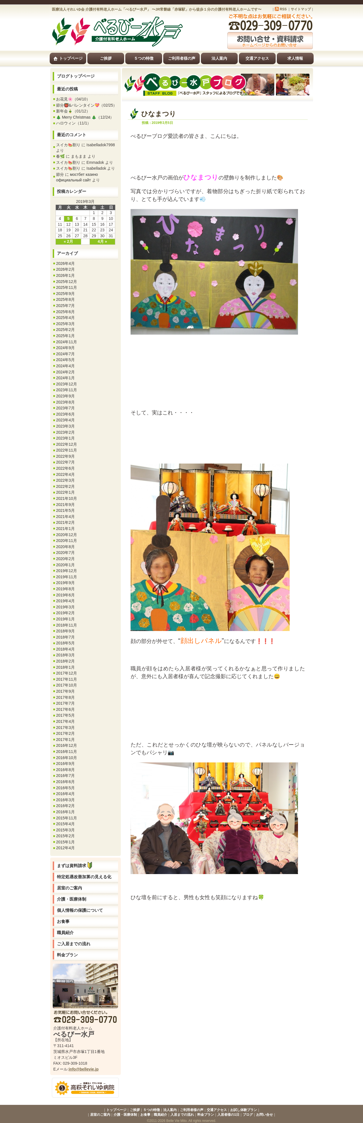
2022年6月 (65, 468)
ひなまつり (158, 113)
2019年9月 (65, 582)
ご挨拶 (106, 58)
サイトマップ (301, 9)
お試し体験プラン (243, 1110)
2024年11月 (66, 342)
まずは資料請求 (76, 865)
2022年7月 (65, 462)
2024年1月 (65, 378)
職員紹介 (65, 932)
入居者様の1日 (228, 1115)
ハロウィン (66, 123)
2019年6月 (65, 595)
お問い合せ (264, 1115)
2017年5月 (65, 715)
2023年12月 (66, 384)
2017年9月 (65, 691)
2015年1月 (65, 842)
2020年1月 (65, 565)
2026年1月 (65, 275)
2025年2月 (65, 329)
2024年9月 (65, 347)
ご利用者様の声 (181, 58)
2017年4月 (65, 721)
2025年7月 (65, 305)
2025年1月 (65, 335)
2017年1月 (65, 739)
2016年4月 (65, 793)
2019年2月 (65, 613)
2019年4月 (65, 601)
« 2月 (68, 241)
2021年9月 (65, 504)
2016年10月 (66, 757)
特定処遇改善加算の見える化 (84, 876)
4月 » (102, 241)
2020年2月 (65, 558)
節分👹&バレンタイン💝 (77, 105)
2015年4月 (65, 824)
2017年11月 (66, 679)
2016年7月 (65, 775)
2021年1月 (65, 528)
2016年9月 (65, 763)
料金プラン (67, 954)
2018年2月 (65, 661)
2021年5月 (65, 510)
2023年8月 (65, 402)
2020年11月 (66, 540)
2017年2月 (65, 733)
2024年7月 (65, 354)
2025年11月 (66, 287)
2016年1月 (65, 812)
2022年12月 (66, 444)
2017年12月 (66, 673)
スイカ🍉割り (68, 145)
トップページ (68, 58)
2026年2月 (65, 269)
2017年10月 (66, 685)
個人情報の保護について (80, 910)
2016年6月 (65, 781)
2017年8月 (65, 697)
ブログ (248, 1115)
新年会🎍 (64, 111)
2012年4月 (65, 848)
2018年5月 (65, 643)
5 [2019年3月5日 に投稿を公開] (68, 218)
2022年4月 (65, 474)
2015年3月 (65, 830)
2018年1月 (65, 667)
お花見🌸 (64, 99)
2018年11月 (66, 625)
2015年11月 (66, 818)
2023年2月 (65, 432)
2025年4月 (65, 317)
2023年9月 (65, 396)
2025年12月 (66, 281)
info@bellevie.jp (83, 1069)
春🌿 (60, 156)
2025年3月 (65, 323)
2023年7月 (65, 408)
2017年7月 (65, 703)
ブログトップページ (76, 76)
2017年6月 (65, 709)
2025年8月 (65, 299)
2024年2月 (65, 372)
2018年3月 (65, 655)
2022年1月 (65, 492)
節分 (60, 174)
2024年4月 (65, 366)
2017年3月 (65, 727)
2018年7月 (65, 637)
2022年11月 (66, 450)
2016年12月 (66, 745)
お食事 (63, 921)
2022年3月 (65, 480)
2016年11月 (66, 751)
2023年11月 (66, 390)
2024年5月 (65, 359)
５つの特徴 (143, 58)
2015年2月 (65, 836)
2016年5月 (65, 788)
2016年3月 (65, 800)
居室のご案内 (69, 888)
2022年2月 (65, 486)
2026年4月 (65, 263)
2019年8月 (65, 589)
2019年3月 (65, 607)
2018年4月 (65, 649)
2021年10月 (66, 498)
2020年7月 (65, 552)
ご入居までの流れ (73, 943)
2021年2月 (65, 522)
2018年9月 (65, 631)
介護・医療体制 (71, 899)
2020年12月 (66, 534)
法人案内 (219, 58)
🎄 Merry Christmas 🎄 (76, 117)
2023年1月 (65, 438)
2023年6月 (65, 414)
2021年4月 (65, 516)
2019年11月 (66, 577)
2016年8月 (65, 769)
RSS (283, 9)
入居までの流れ (182, 1115)
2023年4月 (65, 420)
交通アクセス (257, 58)
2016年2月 (65, 805)
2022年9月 (65, 456)
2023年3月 (65, 426)
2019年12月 (66, 570)
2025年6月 (65, 311)
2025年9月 (65, 293)
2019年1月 (65, 619)
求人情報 (295, 58)
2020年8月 (65, 546)
